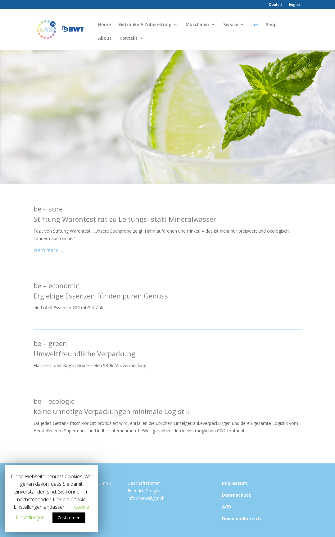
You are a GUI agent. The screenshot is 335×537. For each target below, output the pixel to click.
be (255, 24)
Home (104, 24)
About (104, 38)
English (295, 5)
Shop (271, 24)
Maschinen (197, 24)
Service (230, 24)
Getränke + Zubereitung (145, 24)
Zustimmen (68, 518)
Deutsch (276, 5)
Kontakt (129, 38)
